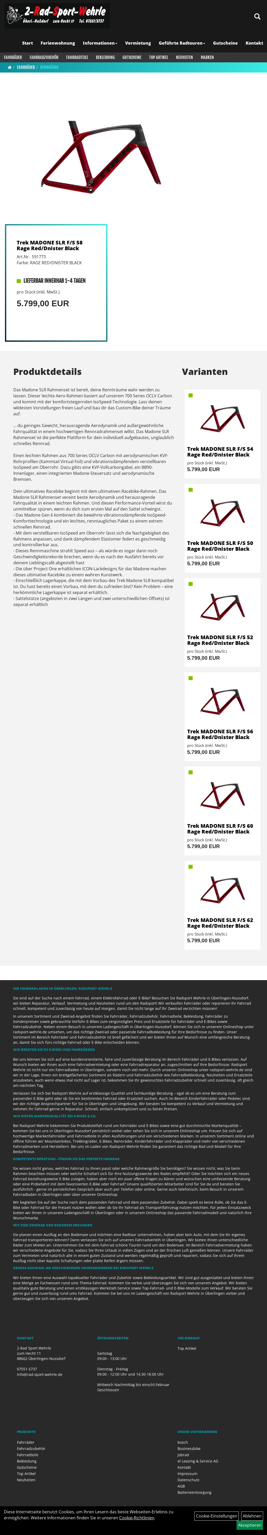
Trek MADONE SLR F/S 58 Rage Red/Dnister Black (50, 245)
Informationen (100, 43)
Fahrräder (13, 57)
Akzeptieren (250, 1525)
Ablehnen (252, 1516)
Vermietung (138, 43)
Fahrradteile (77, 57)
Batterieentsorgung (194, 1492)
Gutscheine (225, 43)
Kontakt (254, 43)
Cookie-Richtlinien (136, 1518)
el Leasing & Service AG (198, 1461)
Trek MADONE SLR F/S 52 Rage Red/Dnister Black (220, 640)
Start (27, 43)
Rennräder (49, 67)
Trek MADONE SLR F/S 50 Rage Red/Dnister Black (220, 545)
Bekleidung (105, 57)
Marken (207, 57)
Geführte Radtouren (182, 43)
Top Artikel (158, 57)
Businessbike (189, 1448)
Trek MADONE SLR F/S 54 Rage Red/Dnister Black (220, 451)
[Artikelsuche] (257, 17)
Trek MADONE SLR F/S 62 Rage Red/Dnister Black (220, 922)
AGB (181, 1486)
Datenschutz (188, 1479)
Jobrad (183, 1454)
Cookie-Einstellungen (216, 1516)
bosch (183, 1442)
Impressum (187, 1473)
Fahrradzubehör (44, 57)
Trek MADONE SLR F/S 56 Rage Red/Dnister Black (220, 734)
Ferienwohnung (58, 43)
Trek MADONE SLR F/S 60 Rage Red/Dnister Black (220, 828)
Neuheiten (184, 57)
